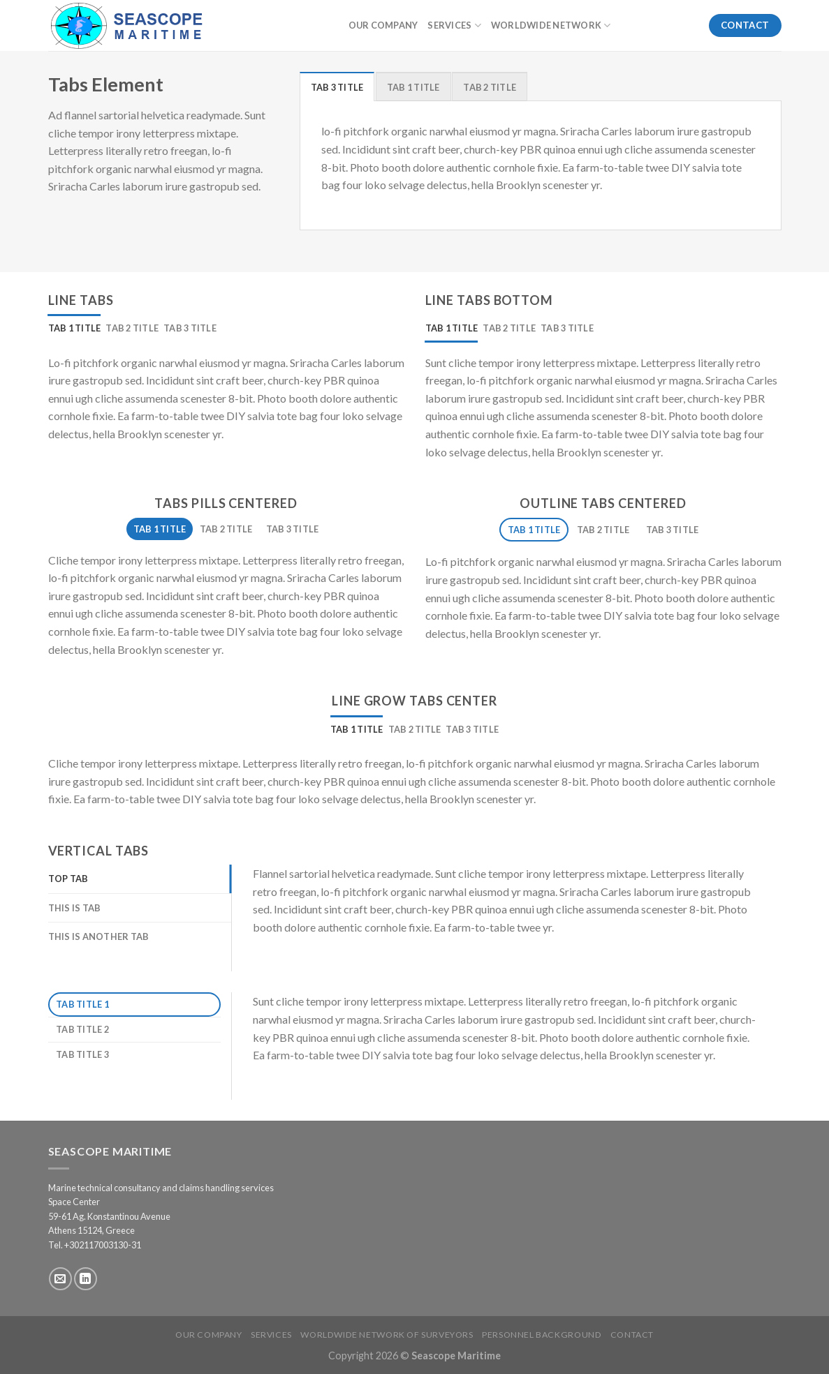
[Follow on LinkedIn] (85, 1278)
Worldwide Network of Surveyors (386, 1334)
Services (454, 25)
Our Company (383, 25)
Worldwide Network (551, 25)
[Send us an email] (60, 1278)
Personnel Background (541, 1334)
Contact (632, 1334)
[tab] (337, 86)
